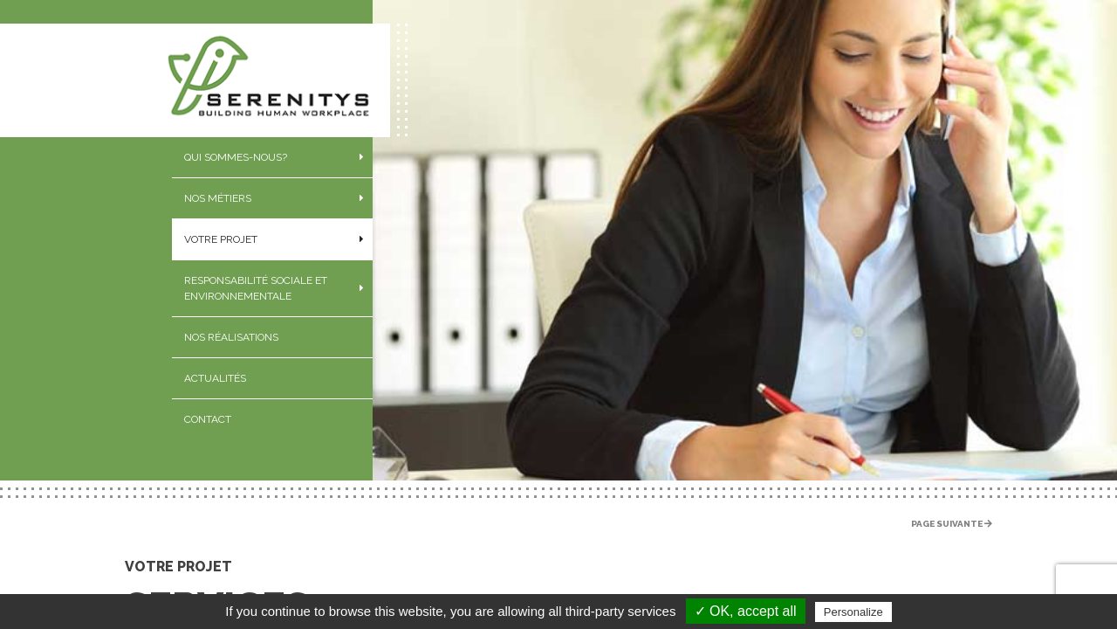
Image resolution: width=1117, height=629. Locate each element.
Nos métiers (217, 198)
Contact (207, 419)
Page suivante (951, 524)
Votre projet (220, 239)
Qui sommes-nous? (235, 157)
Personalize (853, 612)
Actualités (215, 378)
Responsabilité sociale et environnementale (255, 288)
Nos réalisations (231, 337)
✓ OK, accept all (746, 611)
